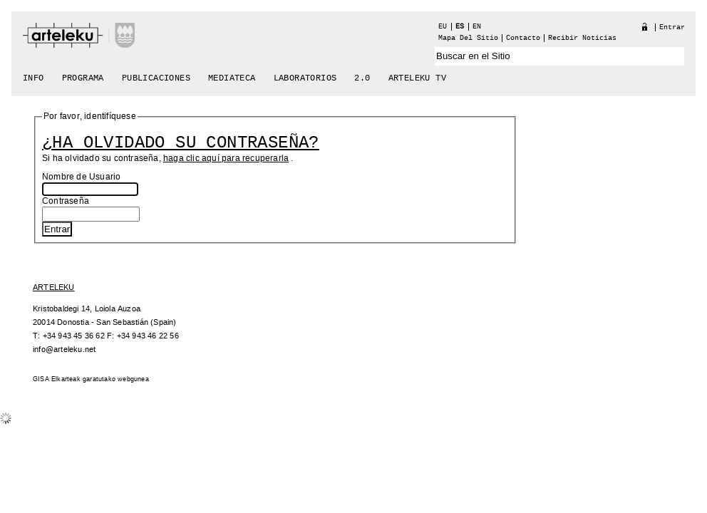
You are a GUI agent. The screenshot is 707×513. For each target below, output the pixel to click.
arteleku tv (417, 78)
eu (442, 27)
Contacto (523, 38)
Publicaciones (156, 78)
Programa (83, 78)
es (459, 27)
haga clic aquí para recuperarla (226, 158)
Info (33, 78)
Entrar (672, 27)
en (477, 27)
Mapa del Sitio (468, 38)
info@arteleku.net (64, 349)
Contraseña (65, 201)
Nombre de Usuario (81, 177)
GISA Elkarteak (57, 379)
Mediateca (232, 78)
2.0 (362, 78)
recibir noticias (582, 38)
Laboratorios (305, 78)
